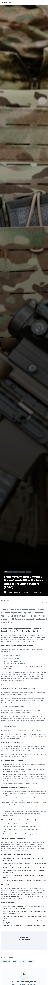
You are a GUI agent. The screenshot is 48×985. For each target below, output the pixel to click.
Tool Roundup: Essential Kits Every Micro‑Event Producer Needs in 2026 (24, 868)
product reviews (11, 896)
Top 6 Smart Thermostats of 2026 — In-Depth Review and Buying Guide (24, 880)
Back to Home (7, 2)
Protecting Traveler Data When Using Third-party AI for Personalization (24, 926)
